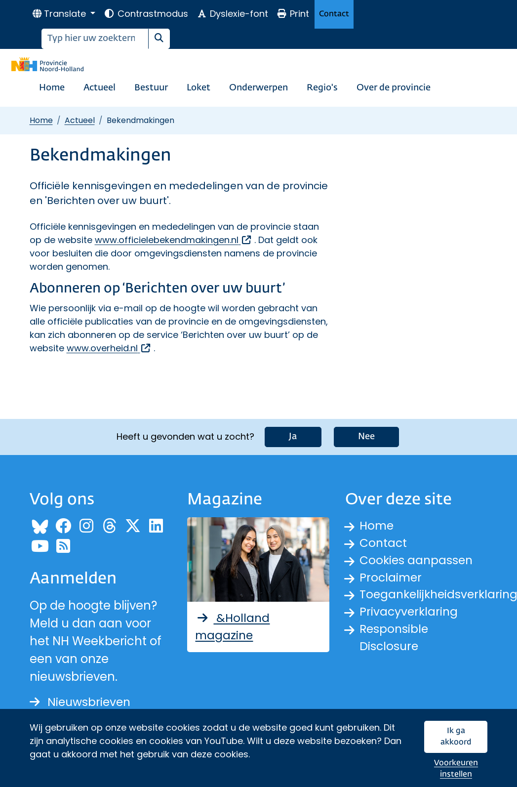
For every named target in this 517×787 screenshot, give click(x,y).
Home (52, 87)
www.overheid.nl (109, 348)
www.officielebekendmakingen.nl (173, 240)
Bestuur (151, 87)
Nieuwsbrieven (82, 701)
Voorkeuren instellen (456, 769)
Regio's (322, 87)
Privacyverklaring (409, 614)
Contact (334, 14)
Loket (198, 87)
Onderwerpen (258, 87)
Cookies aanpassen (417, 560)
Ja (293, 435)
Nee (366, 435)
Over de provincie (394, 87)
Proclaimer (391, 578)
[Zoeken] (95, 39)
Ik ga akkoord (456, 736)
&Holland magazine (233, 626)
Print (293, 13)
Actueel (99, 87)
